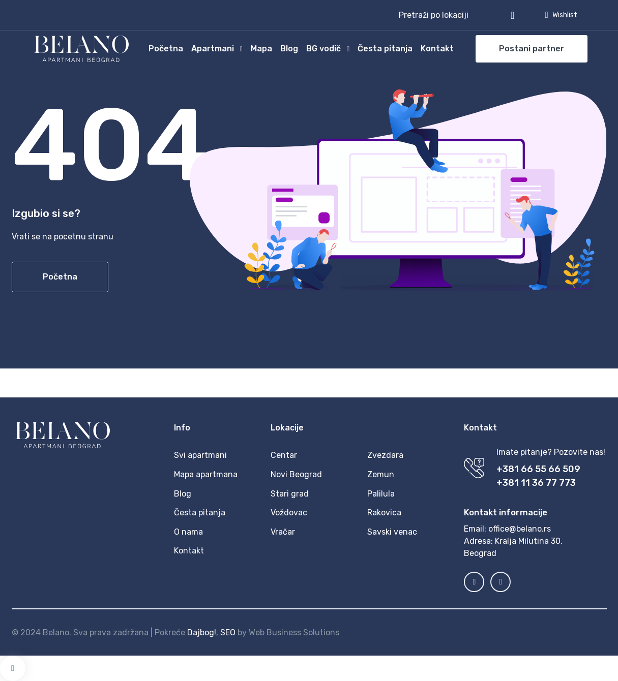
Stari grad (290, 494)
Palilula (381, 494)
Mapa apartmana (206, 474)
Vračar (283, 532)
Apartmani (212, 48)
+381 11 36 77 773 (536, 482)
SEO (228, 632)
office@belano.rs (519, 529)
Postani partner (531, 48)
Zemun (380, 474)
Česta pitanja (385, 48)
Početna (166, 48)
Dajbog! (201, 632)
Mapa (261, 48)
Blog (289, 48)
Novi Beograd (296, 474)
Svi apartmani (200, 455)
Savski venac (392, 532)
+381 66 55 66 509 (538, 469)
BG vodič (323, 48)
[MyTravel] (81, 49)
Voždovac (289, 512)
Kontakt (437, 48)
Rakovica (384, 512)
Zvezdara (385, 455)
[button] (456, 15)
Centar (284, 455)
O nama (188, 532)
